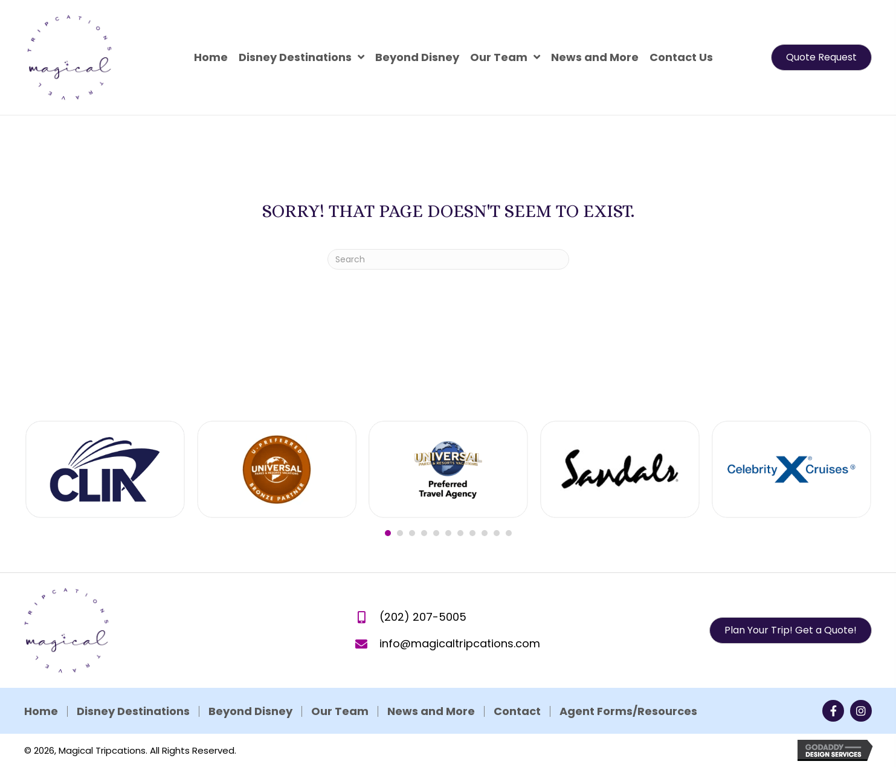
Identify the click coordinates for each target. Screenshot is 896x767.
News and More (291, 711)
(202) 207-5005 (422, 633)
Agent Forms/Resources (489, 711)
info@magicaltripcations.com (459, 659)
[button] (821, 57)
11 (509, 553)
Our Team (200, 711)
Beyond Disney (111, 711)
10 (497, 553)
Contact (377, 711)
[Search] (448, 259)
